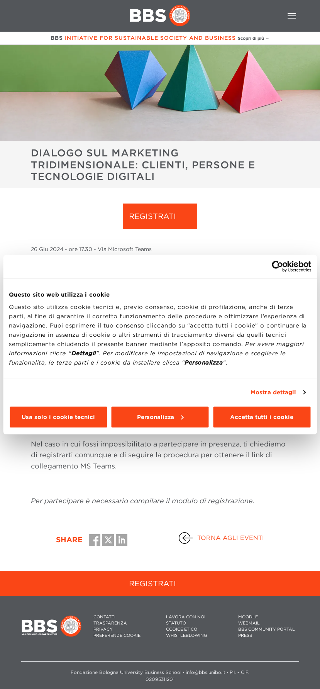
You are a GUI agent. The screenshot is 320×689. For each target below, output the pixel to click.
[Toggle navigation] (292, 16)
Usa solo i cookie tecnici (58, 416)
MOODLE (248, 617)
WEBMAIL (249, 623)
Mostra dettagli (273, 392)
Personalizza (160, 416)
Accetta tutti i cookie (261, 416)
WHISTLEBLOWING (186, 635)
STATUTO (176, 623)
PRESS (245, 635)
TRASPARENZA (110, 623)
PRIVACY (103, 629)
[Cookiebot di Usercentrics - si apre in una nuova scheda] (277, 266)
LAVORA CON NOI (185, 617)
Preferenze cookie (117, 635)
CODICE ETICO (181, 629)
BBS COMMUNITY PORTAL (266, 629)
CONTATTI (104, 617)
